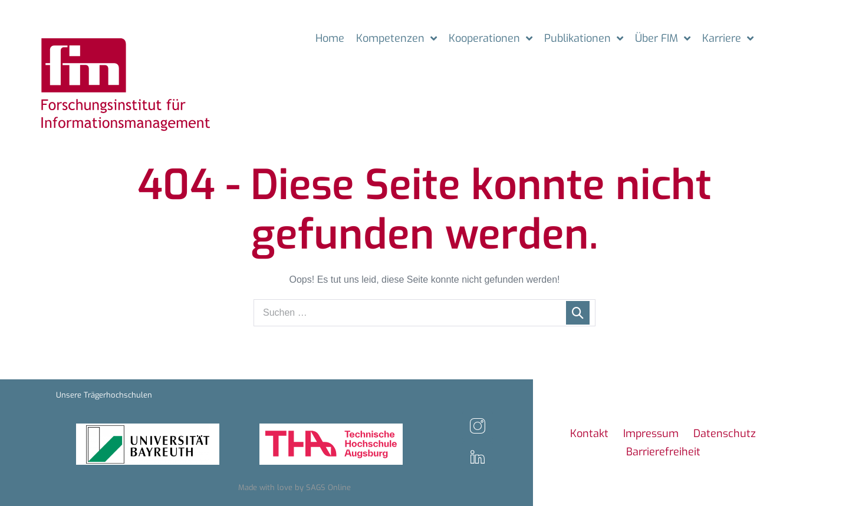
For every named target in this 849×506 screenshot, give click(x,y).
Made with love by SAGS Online (294, 487)
